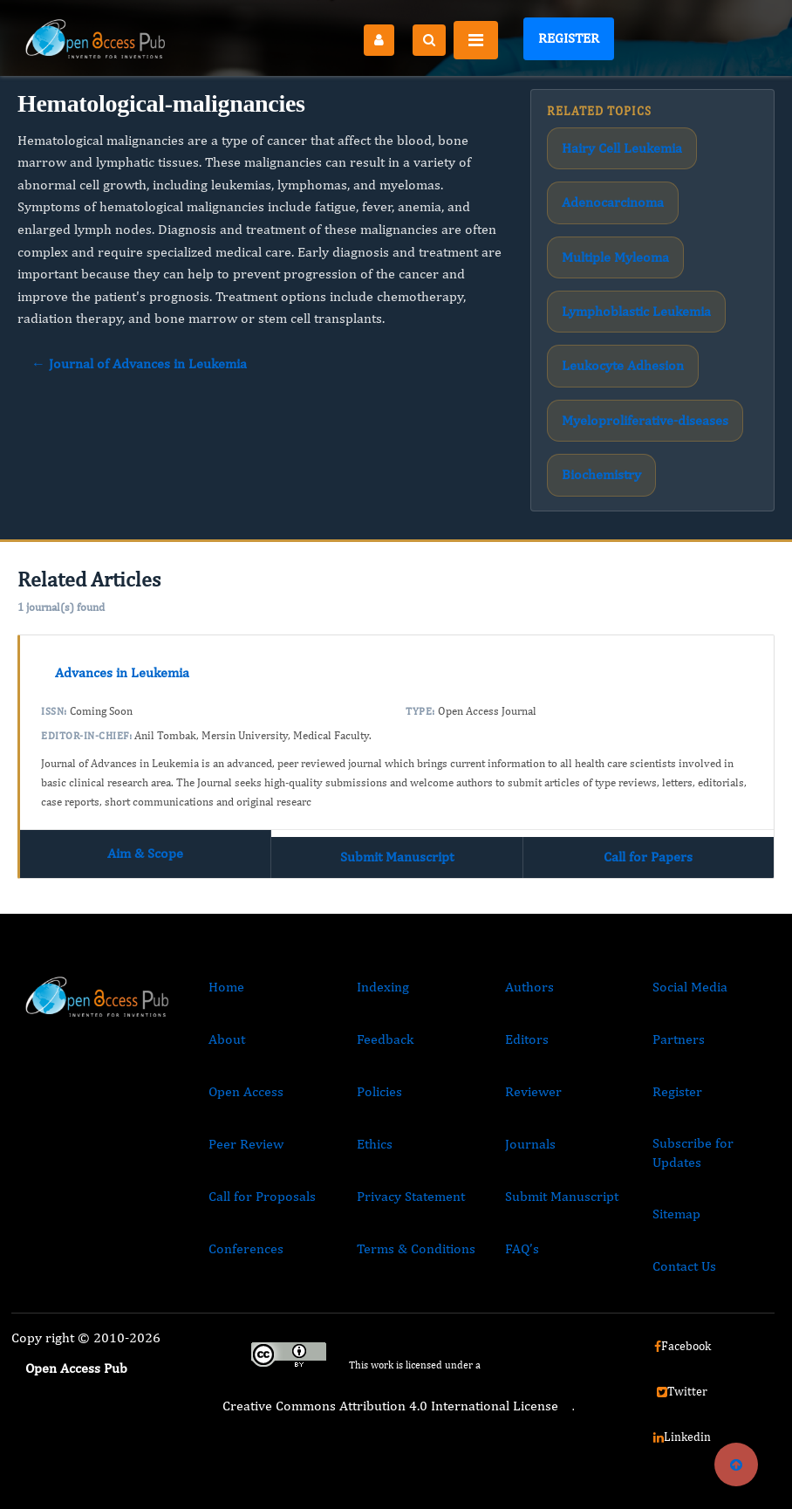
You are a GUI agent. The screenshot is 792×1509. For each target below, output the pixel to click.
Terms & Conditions (416, 1248)
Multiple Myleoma (615, 257)
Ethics (375, 1143)
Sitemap (676, 1213)
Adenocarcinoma (613, 202)
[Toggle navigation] (476, 40)
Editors (527, 1039)
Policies (379, 1091)
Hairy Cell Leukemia (622, 148)
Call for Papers (648, 856)
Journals (530, 1143)
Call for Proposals (262, 1196)
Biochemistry (601, 474)
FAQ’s (522, 1248)
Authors (529, 986)
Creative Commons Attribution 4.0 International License (390, 1405)
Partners (678, 1039)
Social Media (689, 986)
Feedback (385, 1039)
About (226, 1039)
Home (226, 986)
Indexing (383, 986)
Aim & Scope (145, 853)
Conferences (245, 1248)
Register (568, 38)
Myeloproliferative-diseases (645, 420)
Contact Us (684, 1266)
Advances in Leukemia (122, 672)
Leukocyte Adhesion (623, 365)
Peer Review (245, 1143)
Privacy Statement (411, 1196)
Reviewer (533, 1091)
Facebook (682, 1346)
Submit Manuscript (397, 856)
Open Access (245, 1091)
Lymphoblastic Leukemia (636, 311)
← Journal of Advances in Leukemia (139, 363)
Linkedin (682, 1437)
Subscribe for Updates (693, 1152)
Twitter (682, 1391)
